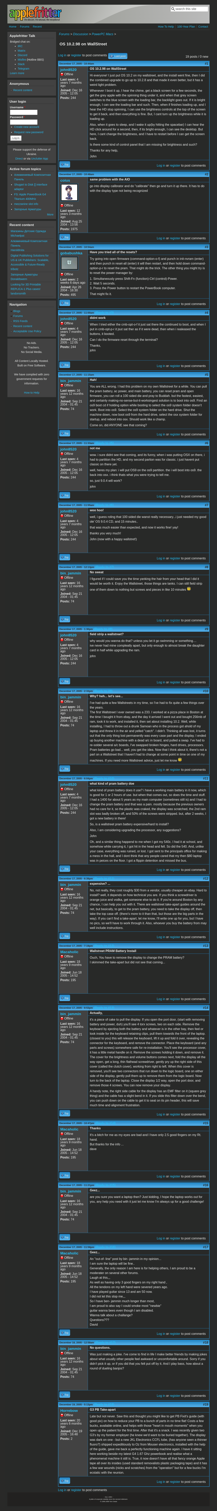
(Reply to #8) (103, 629)
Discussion (80, 34)
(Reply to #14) (105, 1123)
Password (17, 117)
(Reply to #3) (104, 312)
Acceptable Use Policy (27, 331)
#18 (205, 1342)
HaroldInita (17, 250)
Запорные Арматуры (27, 209)
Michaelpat (17, 235)
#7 (206, 505)
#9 (206, 629)
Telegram (23, 68)
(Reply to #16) (105, 1247)
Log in (62, 55)
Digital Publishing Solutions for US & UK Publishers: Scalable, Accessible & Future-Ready (30, 260)
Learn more (17, 73)
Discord (22, 55)
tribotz (14, 269)
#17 (205, 1247)
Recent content (22, 90)
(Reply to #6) (104, 505)
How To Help (166, 26)
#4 (206, 312)
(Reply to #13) (104, 1007)
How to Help (31, 392)
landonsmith (18, 293)
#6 (206, 443)
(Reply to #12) (104, 946)
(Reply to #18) (104, 1404)
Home (12, 26)
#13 (205, 946)
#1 (206, 63)
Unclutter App (39, 158)
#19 (205, 1404)
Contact (203, 26)
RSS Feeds (20, 321)
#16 (205, 1185)
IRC (20, 46)
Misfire (22, 59)
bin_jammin (70, 381)
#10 (205, 691)
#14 (205, 1007)
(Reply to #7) (104, 567)
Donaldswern (19, 279)
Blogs (16, 311)
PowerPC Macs (102, 34)
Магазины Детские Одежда (28, 231)
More (50, 214)
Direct (19, 158)
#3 (206, 247)
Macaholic (69, 952)
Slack (21, 64)
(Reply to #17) (105, 1342)
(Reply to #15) (105, 1185)
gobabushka (71, 253)
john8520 (68, 70)
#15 (205, 1123)
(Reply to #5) (104, 443)
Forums (24, 26)
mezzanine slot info (26, 203)
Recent (37, 26)
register (76, 55)
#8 (206, 567)
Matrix (21, 50)
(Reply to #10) (104, 778)
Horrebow (69, 1411)
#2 (206, 174)
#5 (206, 374)
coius (65, 180)
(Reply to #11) (104, 878)
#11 (205, 778)
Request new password (28, 132)
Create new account (26, 126)
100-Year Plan (186, 26)
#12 (205, 878)
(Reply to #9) (103, 691)
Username (17, 107)
